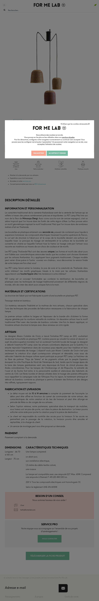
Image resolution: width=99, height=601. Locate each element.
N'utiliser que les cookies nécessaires (75, 123)
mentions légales (73, 137)
